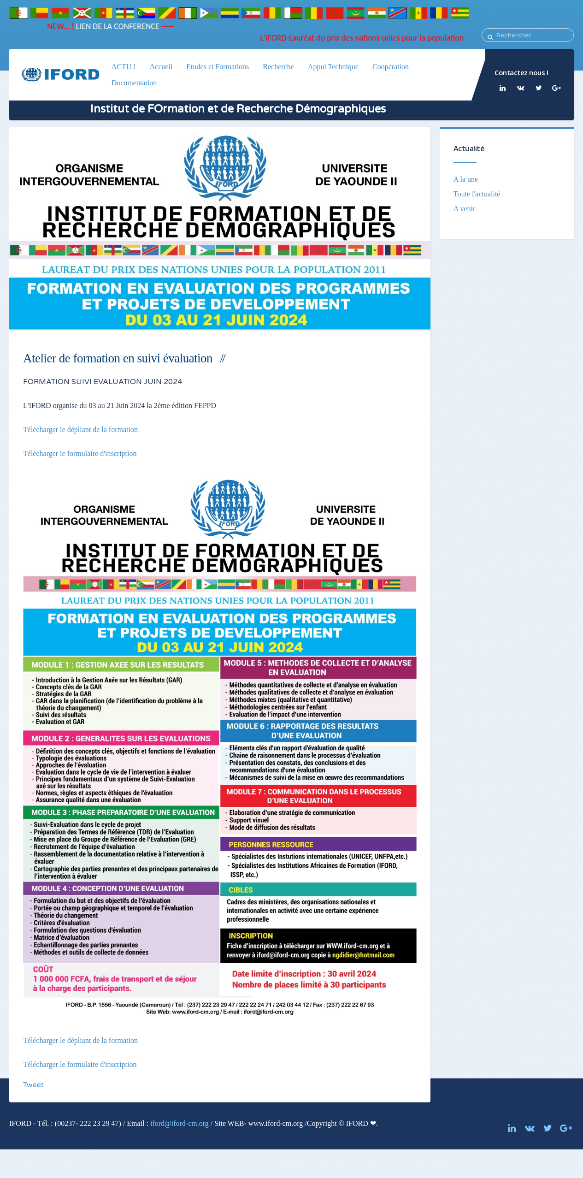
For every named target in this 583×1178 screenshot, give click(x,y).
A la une (465, 179)
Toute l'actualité (477, 194)
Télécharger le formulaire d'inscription (79, 453)
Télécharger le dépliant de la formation (80, 429)
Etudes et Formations (217, 67)
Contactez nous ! (521, 72)
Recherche (278, 67)
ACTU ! (124, 67)
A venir (464, 209)
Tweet (33, 1084)
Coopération (390, 67)
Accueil (161, 67)
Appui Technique (333, 67)
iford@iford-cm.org (179, 1123)
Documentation (134, 83)
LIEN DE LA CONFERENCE (113, 26)
